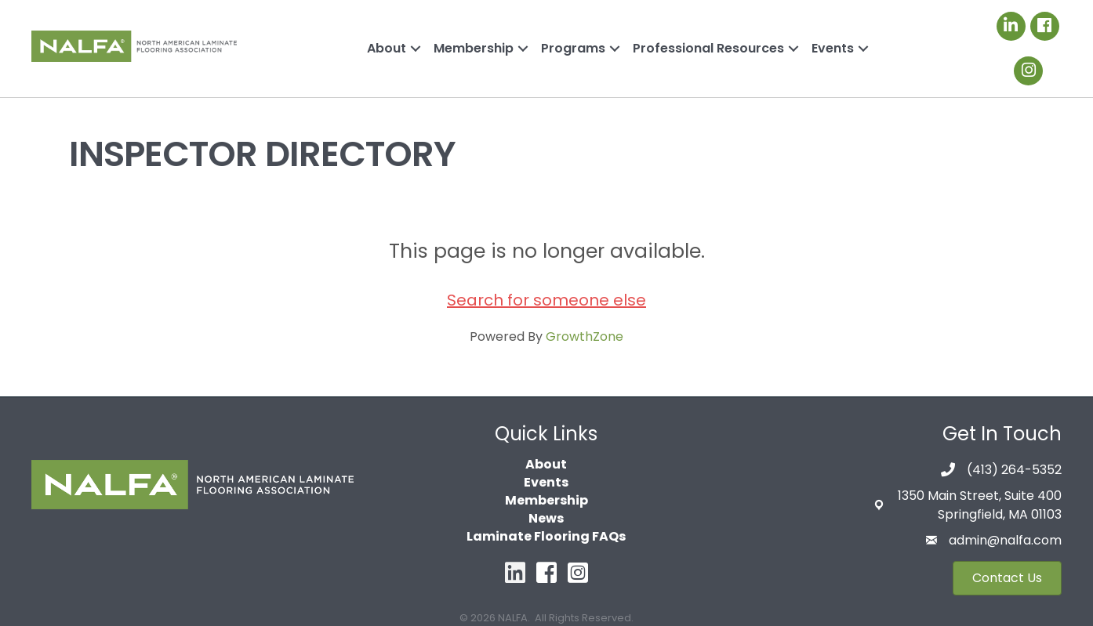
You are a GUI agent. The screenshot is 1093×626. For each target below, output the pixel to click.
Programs (573, 48)
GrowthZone (584, 336)
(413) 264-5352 (1014, 470)
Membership (474, 48)
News (546, 518)
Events (833, 48)
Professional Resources (708, 48)
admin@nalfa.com (1005, 540)
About (386, 48)
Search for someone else (546, 300)
